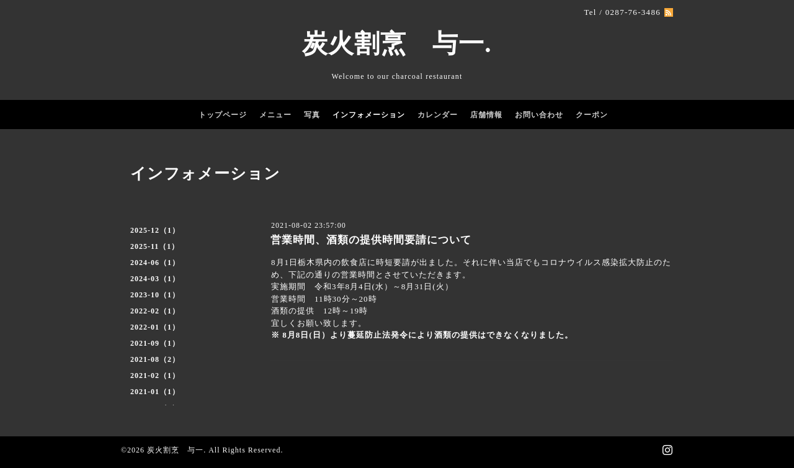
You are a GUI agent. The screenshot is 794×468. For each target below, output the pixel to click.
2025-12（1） (155, 230)
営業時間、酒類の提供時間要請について (370, 240)
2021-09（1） (155, 343)
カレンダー (437, 114)
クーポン (592, 114)
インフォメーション (368, 114)
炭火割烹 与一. (396, 43)
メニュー (275, 114)
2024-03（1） (155, 278)
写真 (312, 114)
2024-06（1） (155, 262)
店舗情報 (486, 114)
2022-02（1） (155, 311)
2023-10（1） (155, 294)
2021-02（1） (155, 375)
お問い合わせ (539, 114)
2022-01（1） (155, 327)
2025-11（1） (154, 246)
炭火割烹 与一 (175, 450)
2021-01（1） (155, 391)
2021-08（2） (155, 359)
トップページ (222, 114)
